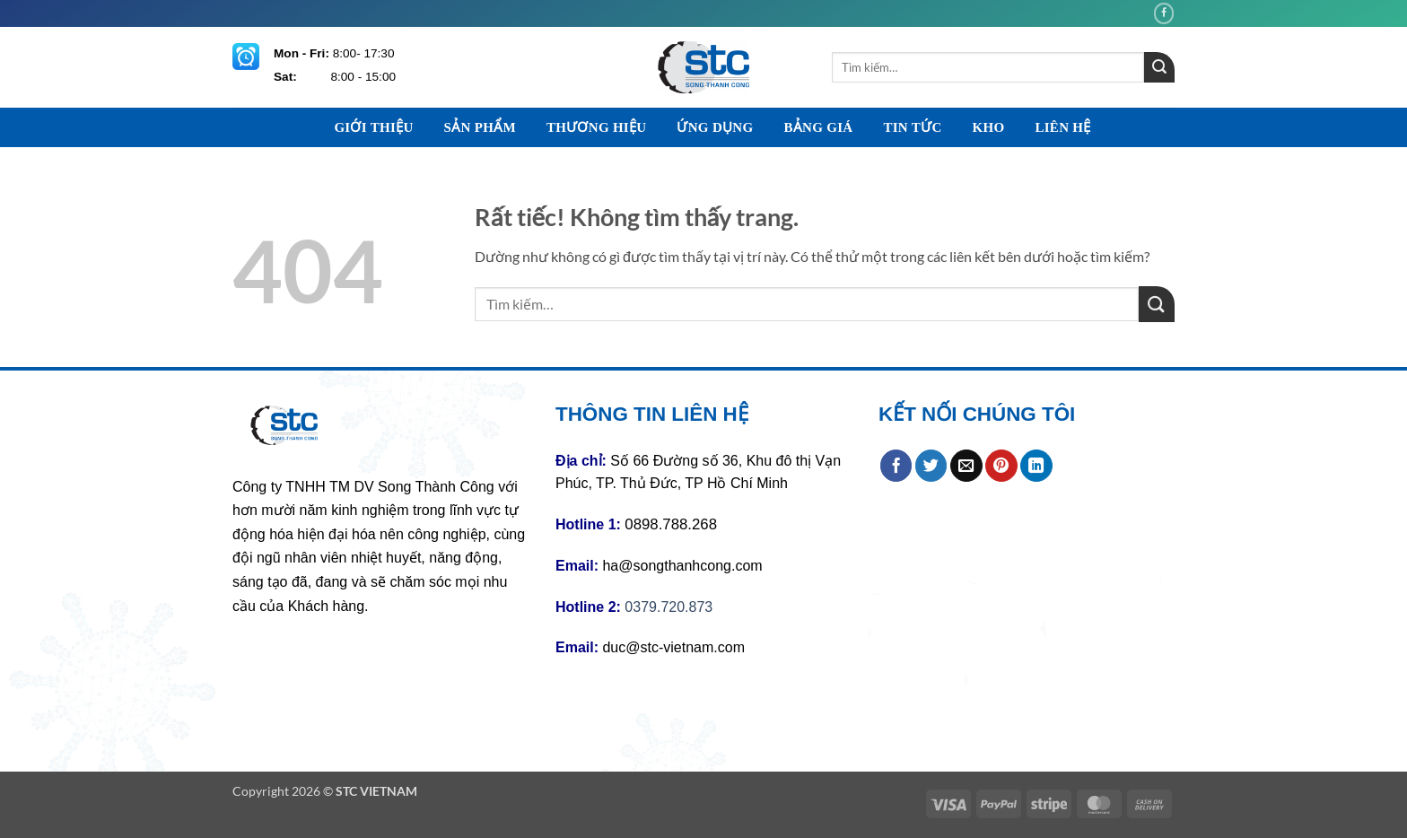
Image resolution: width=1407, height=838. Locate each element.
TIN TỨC (912, 127)
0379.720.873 (668, 607)
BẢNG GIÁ (817, 127)
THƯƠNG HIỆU (596, 127)
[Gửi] (1159, 67)
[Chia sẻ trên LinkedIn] (1036, 466)
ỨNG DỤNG (715, 127)
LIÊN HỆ (1062, 127)
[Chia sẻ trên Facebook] (896, 466)
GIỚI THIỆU (373, 127)
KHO (989, 127)
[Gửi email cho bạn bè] (966, 466)
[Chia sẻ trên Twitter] (931, 466)
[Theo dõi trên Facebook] (1164, 13)
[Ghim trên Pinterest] (1001, 466)
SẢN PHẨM (480, 127)
